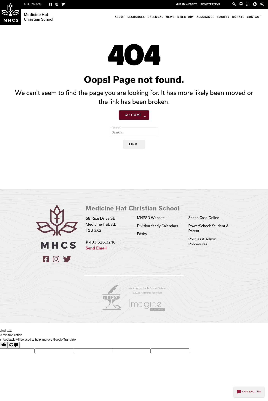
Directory (185, 17)
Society (223, 17)
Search (116, 127)
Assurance (205, 17)
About (120, 17)
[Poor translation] (14, 345)
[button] (234, 4)
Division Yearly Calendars (157, 226)
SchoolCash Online (203, 218)
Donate (238, 17)
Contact (254, 17)
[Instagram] (56, 5)
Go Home (133, 115)
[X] (63, 5)
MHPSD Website (186, 4)
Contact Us (249, 392)
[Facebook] (50, 5)
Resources (136, 17)
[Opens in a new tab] (112, 308)
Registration (210, 4)
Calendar (155, 17)
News (170, 17)
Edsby (142, 234)
